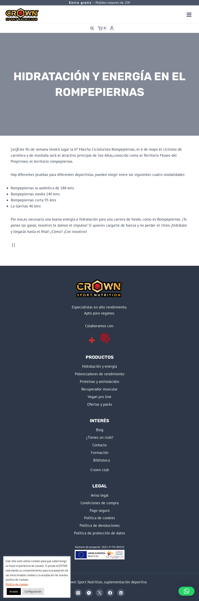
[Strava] (89, 593)
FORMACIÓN (99, 452)
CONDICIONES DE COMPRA (99, 502)
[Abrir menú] (189, 15)
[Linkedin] (121, 593)
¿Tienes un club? (99, 437)
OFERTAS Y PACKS (99, 404)
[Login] (112, 28)
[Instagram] (78, 593)
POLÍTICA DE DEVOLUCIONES (100, 525)
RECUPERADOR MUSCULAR (99, 389)
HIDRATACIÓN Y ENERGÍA (99, 366)
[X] (99, 593)
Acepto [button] (13, 591)
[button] (186, 591)
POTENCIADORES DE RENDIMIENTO (99, 373)
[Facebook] (110, 593)
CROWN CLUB (99, 469)
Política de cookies (17, 584)
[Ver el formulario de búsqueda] (92, 28)
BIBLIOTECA (101, 460)
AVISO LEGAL (99, 495)
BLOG (99, 429)
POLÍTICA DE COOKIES (99, 517)
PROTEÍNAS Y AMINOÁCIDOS (99, 381)
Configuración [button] (33, 591)
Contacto (99, 445)
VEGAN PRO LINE (99, 396)
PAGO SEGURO (100, 510)
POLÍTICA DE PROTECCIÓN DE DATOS (99, 533)
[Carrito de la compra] (102, 28)
